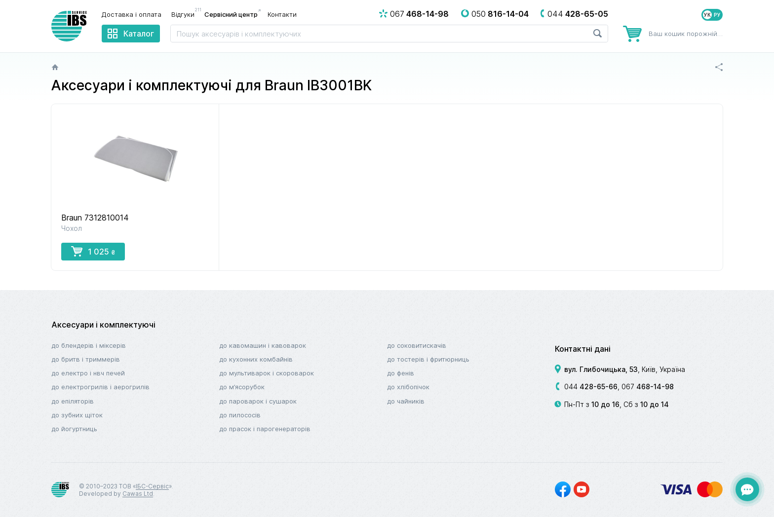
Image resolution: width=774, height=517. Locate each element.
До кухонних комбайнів (256, 359)
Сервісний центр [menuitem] (231, 14)
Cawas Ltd (137, 493)
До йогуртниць (74, 429)
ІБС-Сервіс (152, 486)
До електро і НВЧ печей (88, 373)
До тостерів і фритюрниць (428, 359)
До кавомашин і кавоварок (262, 345)
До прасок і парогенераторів (264, 429)
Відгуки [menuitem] (185, 13)
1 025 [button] (93, 251)
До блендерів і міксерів (88, 345)
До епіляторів (72, 401)
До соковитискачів (416, 345)
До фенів (400, 373)
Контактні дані (583, 349)
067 (647, 386)
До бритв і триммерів (85, 359)
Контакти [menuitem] (282, 14)
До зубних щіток (77, 415)
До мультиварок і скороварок (266, 373)
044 (591, 386)
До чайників (406, 401)
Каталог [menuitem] (138, 33)
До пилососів (240, 415)
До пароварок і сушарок (258, 401)
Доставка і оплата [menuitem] (131, 14)
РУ (717, 15)
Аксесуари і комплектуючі (103, 325)
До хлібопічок (408, 387)
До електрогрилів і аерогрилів (100, 387)
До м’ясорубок (242, 387)
